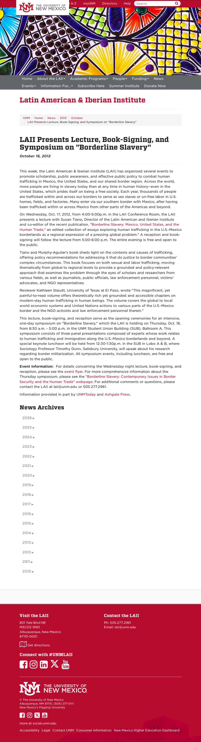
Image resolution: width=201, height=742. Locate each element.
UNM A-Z (69, 3)
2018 (27, 495)
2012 (63, 118)
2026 (27, 418)
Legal (46, 730)
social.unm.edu (44, 723)
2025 (27, 427)
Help (127, 3)
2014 (27, 533)
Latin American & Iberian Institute (82, 100)
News (158, 79)
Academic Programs (89, 79)
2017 (27, 504)
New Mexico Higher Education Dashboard (146, 730)
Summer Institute (124, 86)
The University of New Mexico (42, 8)
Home (27, 79)
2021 (27, 466)
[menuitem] (27, 78)
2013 (27, 542)
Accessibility (29, 730)
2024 (27, 437)
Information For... (57, 87)
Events (29, 87)
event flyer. (74, 372)
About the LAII (51, 79)
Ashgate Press (117, 394)
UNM (26, 118)
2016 (27, 514)
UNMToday (86, 394)
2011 (26, 562)
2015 (27, 523)
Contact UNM (63, 730)
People (120, 79)
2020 (27, 475)
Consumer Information (94, 730)
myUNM (89, 3)
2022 (27, 456)
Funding (140, 79)
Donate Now (155, 86)
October (77, 118)
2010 (27, 571)
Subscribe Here (91, 86)
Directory (109, 3)
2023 (27, 447)
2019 (27, 485)
